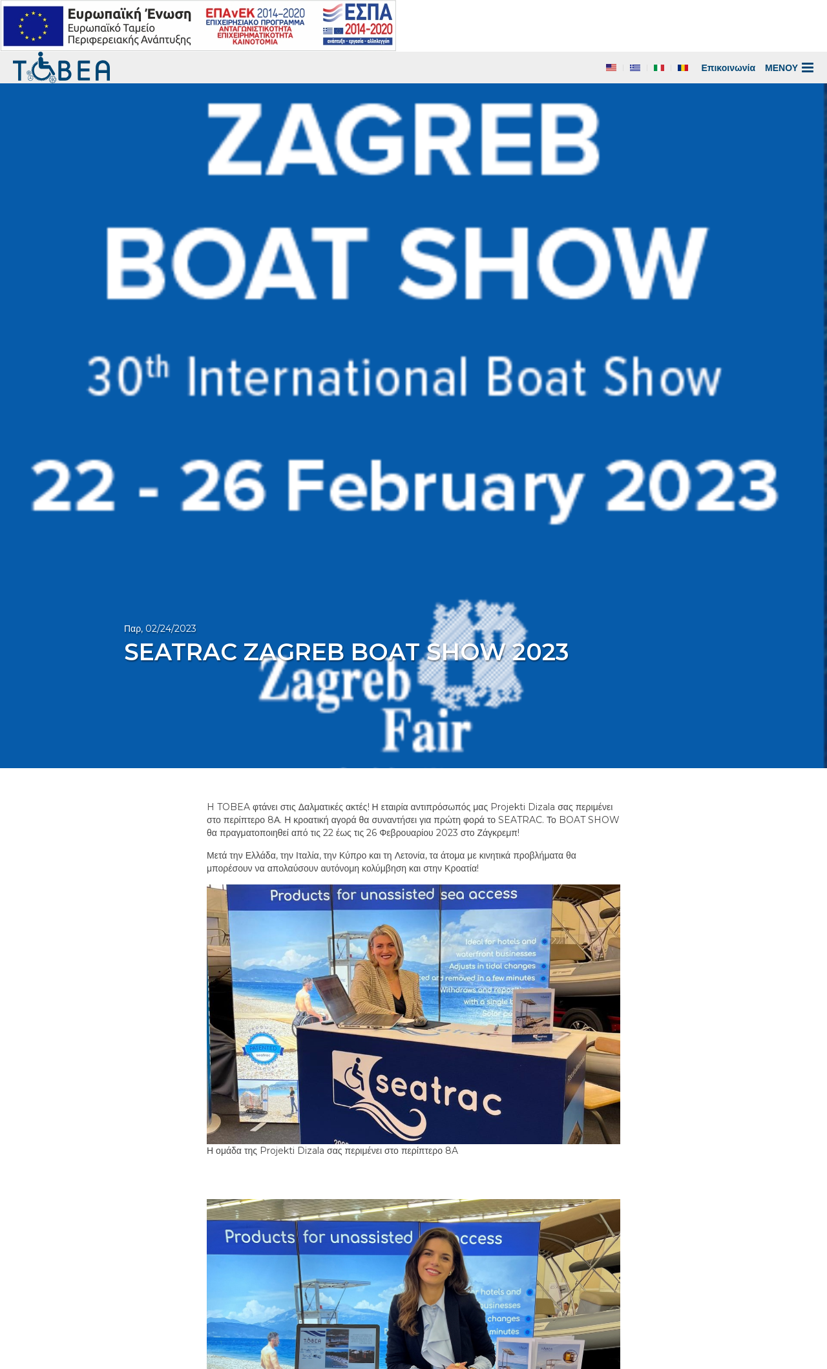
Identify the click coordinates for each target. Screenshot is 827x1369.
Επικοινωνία (728, 68)
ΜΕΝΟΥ (789, 67)
